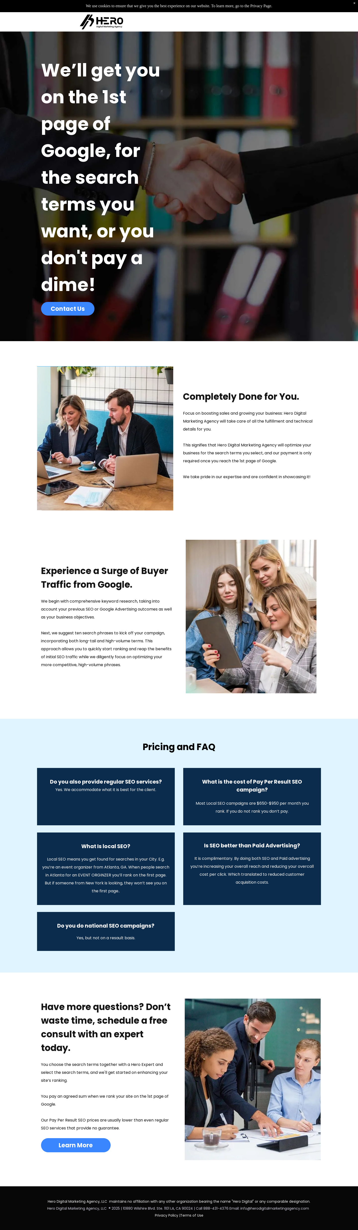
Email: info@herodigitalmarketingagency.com (270, 1208)
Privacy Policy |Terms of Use (179, 1215)
